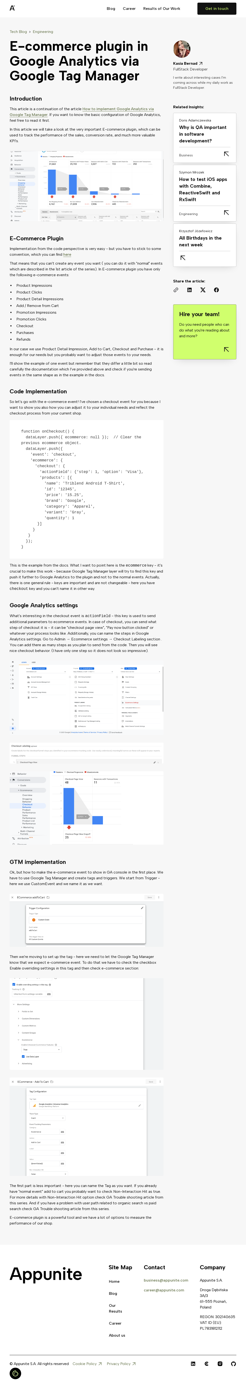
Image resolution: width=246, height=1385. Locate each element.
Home (114, 1281)
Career (129, 8)
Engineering (43, 31)
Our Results (115, 1308)
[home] (24, 8)
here (67, 254)
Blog (111, 8)
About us (117, 1335)
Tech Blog (18, 31)
